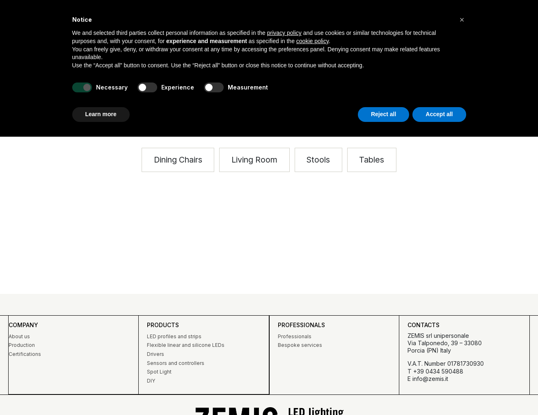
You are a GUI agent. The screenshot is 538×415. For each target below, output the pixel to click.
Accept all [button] (439, 114)
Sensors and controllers (175, 363)
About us (19, 336)
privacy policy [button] (284, 33)
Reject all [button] (383, 114)
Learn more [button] (101, 114)
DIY (151, 381)
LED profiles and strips (174, 336)
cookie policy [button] (312, 41)
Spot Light (159, 372)
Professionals (294, 336)
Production (21, 345)
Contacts (424, 324)
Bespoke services (299, 345)
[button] (254, 160)
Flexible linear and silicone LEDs (185, 345)
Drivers (155, 354)
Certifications (24, 354)
